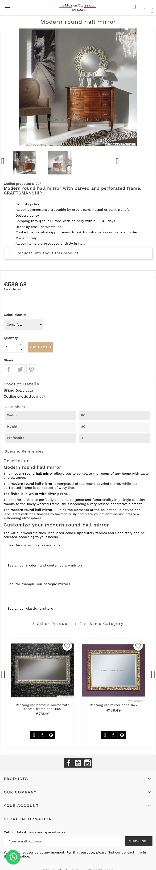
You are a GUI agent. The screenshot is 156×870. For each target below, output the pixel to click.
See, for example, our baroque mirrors (39, 584)
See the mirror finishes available (34, 545)
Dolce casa (24, 390)
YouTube (78, 763)
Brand (9, 390)
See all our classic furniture (30, 608)
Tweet (19, 369)
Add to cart (40, 347)
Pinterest (31, 369)
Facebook (68, 763)
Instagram (87, 763)
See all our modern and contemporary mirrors (45, 565)
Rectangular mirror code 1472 (113, 705)
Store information (28, 819)
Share (8, 369)
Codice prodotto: (19, 396)
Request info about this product (43, 253)
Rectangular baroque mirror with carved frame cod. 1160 (43, 706)
